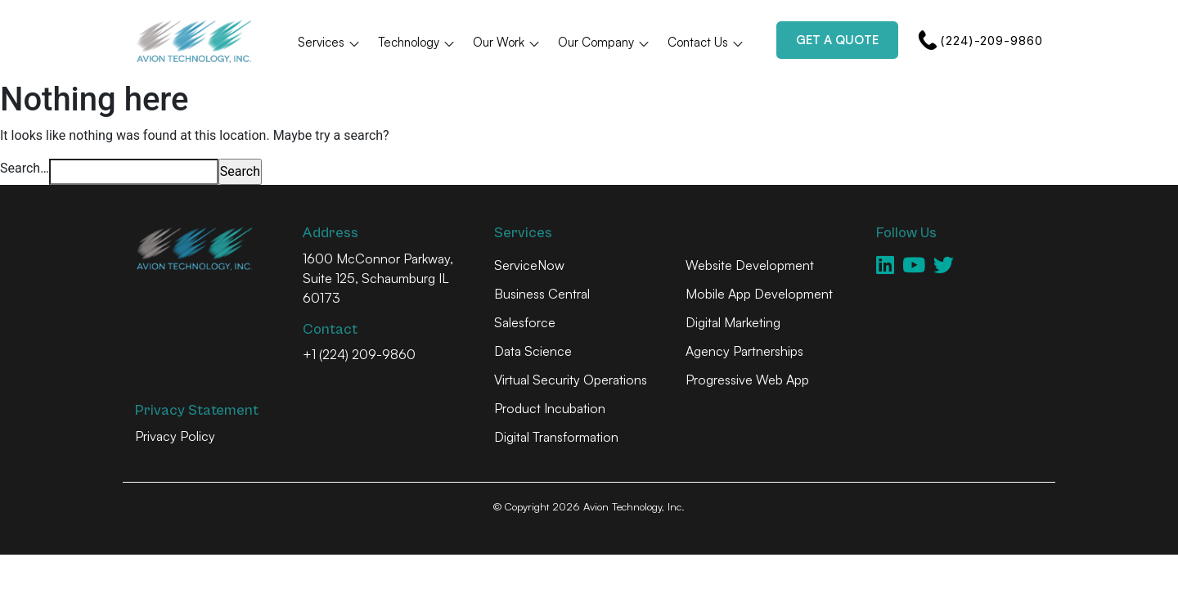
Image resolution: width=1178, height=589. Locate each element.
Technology (417, 42)
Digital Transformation (556, 437)
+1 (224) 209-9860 (359, 354)
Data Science (533, 351)
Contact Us (706, 42)
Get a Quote (837, 39)
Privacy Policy (175, 436)
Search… (24, 168)
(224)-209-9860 (980, 40)
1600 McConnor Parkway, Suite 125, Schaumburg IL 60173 (378, 278)
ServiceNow (529, 265)
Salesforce (524, 322)
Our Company (604, 42)
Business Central (542, 294)
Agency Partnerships (744, 351)
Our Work (507, 42)
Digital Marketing (733, 322)
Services (329, 42)
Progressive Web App (747, 379)
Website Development (750, 265)
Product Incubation (549, 408)
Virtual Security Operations (570, 379)
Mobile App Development (759, 294)
